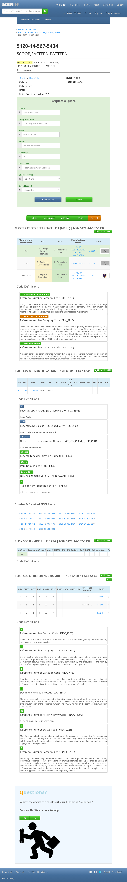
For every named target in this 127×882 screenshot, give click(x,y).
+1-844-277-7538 (72, 13)
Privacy (47, 19)
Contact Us (108, 5)
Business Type (26, 175)
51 (19, 390)
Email (21, 130)
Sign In (88, 13)
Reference (24, 163)
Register (98, 13)
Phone (22, 141)
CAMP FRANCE (78, 263)
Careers (120, 5)
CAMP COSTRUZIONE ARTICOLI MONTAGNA (78, 251)
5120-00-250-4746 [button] (27, 513)
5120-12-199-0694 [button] (87, 518)
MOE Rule (65, 218)
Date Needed (25, 186)
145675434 (33, 390)
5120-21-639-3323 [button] (47, 529)
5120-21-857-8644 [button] (87, 524)
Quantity (23, 152)
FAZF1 (92, 263)
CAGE (80, 218)
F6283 (93, 275)
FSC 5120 (34, 77)
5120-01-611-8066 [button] (87, 513)
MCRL (34, 218)
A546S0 (24, 452)
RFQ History (75, 5)
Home (87, 5)
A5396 (92, 251)
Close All (94, 218)
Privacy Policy (8, 878)
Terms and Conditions (30, 19)
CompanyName (26, 119)
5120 (24, 390)
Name (22, 108)
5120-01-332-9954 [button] (67, 513)
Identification (49, 218)
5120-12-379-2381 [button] (67, 518)
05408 (24, 462)
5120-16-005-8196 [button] (47, 524)
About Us (20, 872)
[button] (61, 4)
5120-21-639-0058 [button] (27, 529)
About (96, 5)
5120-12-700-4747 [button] (47, 518)
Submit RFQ (106, 231)
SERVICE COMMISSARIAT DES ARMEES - (78, 276)
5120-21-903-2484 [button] (67, 524)
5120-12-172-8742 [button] (27, 524)
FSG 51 (23, 77)
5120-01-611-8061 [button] (27, 518)
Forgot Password (113, 13)
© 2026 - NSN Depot (113, 872)
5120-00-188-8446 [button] (47, 513)
